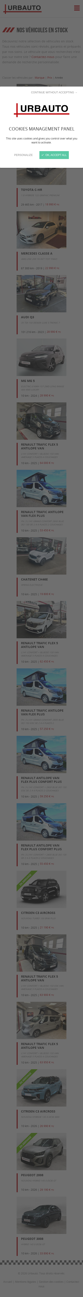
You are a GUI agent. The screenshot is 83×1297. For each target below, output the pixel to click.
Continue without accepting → (54, 92)
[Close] (41, 648)
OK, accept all (54, 155)
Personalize (23, 155)
